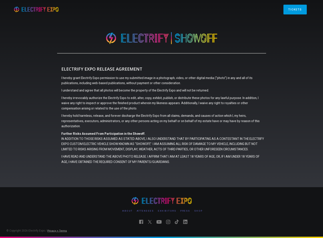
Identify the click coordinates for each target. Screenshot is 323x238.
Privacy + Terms (57, 230)
